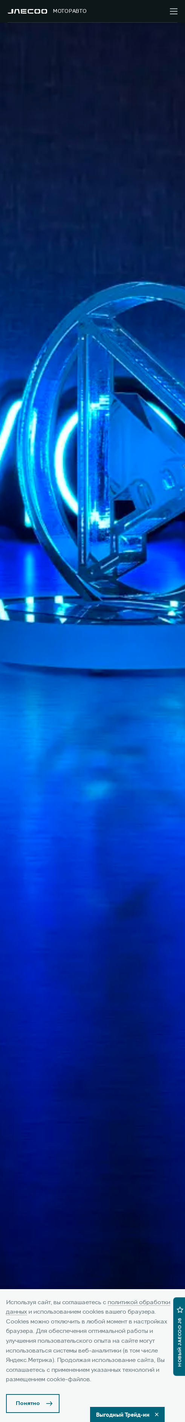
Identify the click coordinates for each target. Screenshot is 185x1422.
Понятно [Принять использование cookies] (28, 1403)
